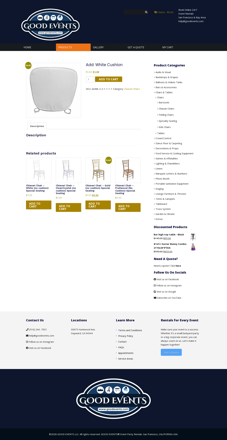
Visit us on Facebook (166, 279)
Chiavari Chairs (132, 88)
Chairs (160, 97)
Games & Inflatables (167, 158)
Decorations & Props (167, 148)
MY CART (167, 47)
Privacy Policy (125, 335)
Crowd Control (163, 138)
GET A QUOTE (136, 47)
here (178, 265)
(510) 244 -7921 (36, 329)
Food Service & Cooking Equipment (174, 153)
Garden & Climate (165, 214)
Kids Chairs (165, 127)
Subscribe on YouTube (167, 297)
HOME (27, 47)
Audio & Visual (163, 72)
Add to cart (108, 79)
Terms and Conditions (130, 330)
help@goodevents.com (40, 335)
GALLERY (98, 47)
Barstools (164, 102)
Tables (161, 133)
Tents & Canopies (165, 198)
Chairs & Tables (164, 92)
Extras (159, 219)
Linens (159, 168)
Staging (160, 188)
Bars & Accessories (166, 87)
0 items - (163, 12)
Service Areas (125, 358)
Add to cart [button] (34, 205)
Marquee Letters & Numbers (171, 173)
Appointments (126, 352)
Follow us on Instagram (168, 285)
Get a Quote (171, 352)
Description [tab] (37, 126)
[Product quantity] (90, 79)
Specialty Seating (168, 120)
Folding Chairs (166, 114)
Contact (122, 341)
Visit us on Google (165, 291)
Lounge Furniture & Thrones (171, 193)
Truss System (163, 208)
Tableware (161, 203)
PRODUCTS (65, 47)
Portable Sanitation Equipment (172, 183)
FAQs (121, 347)
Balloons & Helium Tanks (169, 82)
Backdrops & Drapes (167, 77)
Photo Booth (162, 178)
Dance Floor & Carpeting (169, 143)
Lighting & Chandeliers (168, 163)
